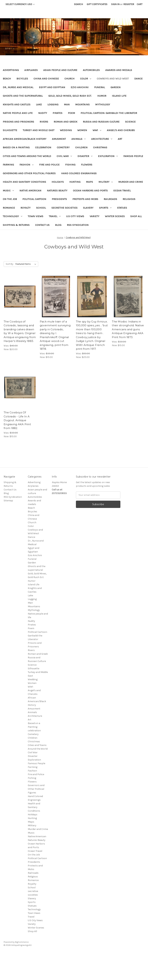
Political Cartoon (34, 199)
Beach (7, 78)
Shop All (136, 216)
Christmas (100, 147)
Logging (52, 104)
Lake (39, 104)
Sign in (115, 4)
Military (105, 181)
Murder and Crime (130, 181)
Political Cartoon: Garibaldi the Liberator (109, 113)
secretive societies (64, 207)
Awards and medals (118, 70)
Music (8, 190)
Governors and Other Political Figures (29, 173)
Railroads (110, 199)
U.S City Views (75, 216)
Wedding (66, 130)
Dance (138, 78)
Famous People (133, 156)
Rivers (44, 121)
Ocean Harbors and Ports (90, 190)
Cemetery (63, 147)
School (41, 207)
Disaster (84, 156)
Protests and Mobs (85, 199)
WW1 (97, 130)
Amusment (59, 138)
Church (69, 78)
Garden (115, 87)
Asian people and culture (60, 70)
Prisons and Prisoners (18, 121)
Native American (30, 190)
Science (130, 121)
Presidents (59, 199)
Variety (94, 216)
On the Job (10, 199)
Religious (129, 199)
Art (120, 138)
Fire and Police (49, 164)
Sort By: (10, 264)
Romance (9, 207)
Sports (105, 207)
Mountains (82, 104)
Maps (89, 181)
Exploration (108, 156)
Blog (58, 225)
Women (82, 130)
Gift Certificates (97, 4)
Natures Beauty (57, 190)
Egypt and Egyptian (52, 87)
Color (85, 78)
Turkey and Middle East (38, 130)
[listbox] (26, 264)
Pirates (57, 113)
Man (67, 104)
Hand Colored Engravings (79, 173)
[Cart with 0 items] (139, 4)
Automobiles (91, 70)
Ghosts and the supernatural (23, 95)
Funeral (99, 87)
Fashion (26, 164)
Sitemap (8, 500)
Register (128, 4)
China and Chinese (46, 78)
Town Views (35, 216)
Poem (71, 113)
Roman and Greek (65, 121)
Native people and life (18, 113)
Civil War (64, 156)
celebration (43, 147)
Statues (122, 207)
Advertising (11, 70)
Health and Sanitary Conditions (24, 181)
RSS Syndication (78, 225)
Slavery (88, 207)
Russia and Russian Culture (101, 121)
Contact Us (42, 225)
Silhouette (10, 130)
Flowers (86, 164)
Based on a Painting (16, 147)
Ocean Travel (122, 190)
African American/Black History (24, 138)
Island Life (119, 95)
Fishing (70, 164)
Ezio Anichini (80, 87)
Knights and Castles (16, 104)
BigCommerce (22, 942)
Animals (78, 138)
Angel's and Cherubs (121, 130)
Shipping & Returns (16, 225)
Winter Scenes (115, 216)
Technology (12, 216)
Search (78, 4)
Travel (55, 216)
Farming (8, 164)
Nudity (42, 113)
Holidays (58, 181)
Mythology (102, 104)
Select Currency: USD (20, 4)
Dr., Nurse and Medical (18, 87)
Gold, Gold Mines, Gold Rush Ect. (70, 95)
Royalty (25, 207)
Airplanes (31, 70)
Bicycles (22, 78)
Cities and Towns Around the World (27, 156)
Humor (101, 95)
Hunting (74, 181)
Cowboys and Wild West (113, 78)
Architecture (101, 138)
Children (81, 147)
